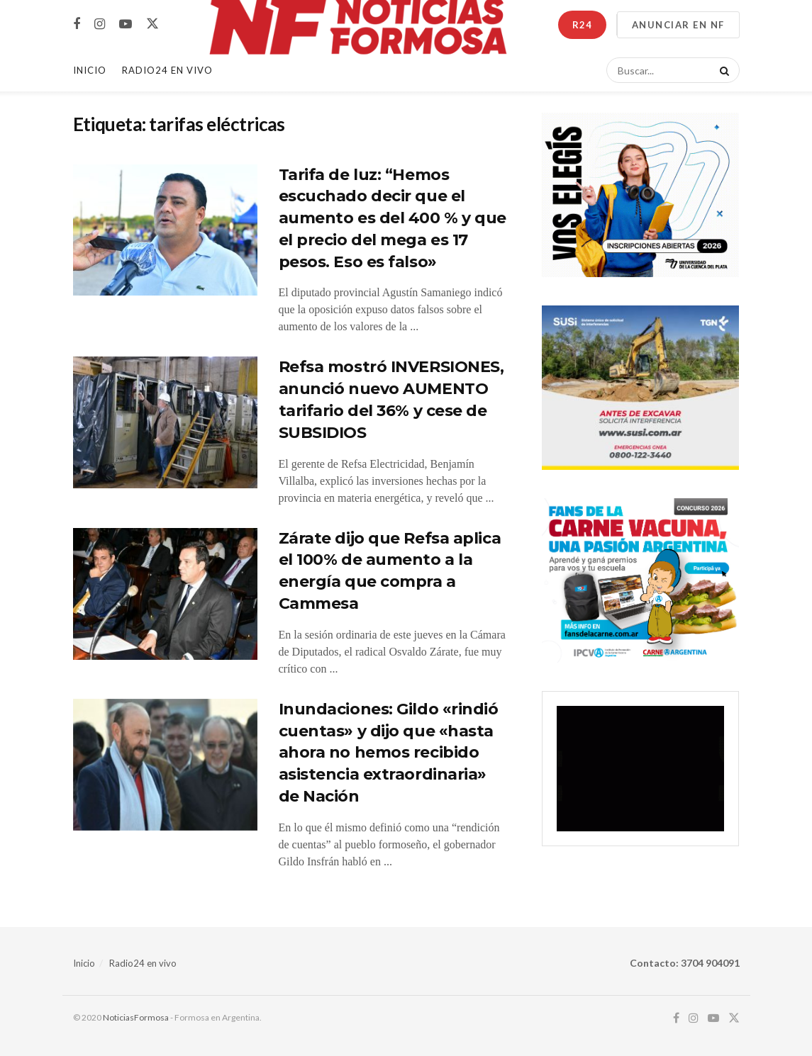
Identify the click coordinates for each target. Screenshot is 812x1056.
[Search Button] (722, 70)
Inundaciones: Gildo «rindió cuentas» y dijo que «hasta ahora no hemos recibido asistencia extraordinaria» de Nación (389, 753)
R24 (582, 24)
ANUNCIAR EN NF (678, 24)
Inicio (89, 70)
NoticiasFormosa (136, 1017)
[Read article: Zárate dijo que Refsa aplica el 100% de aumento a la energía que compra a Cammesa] (165, 594)
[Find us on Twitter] (152, 24)
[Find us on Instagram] (99, 24)
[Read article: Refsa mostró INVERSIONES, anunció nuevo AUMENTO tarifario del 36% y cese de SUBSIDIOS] (165, 422)
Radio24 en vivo (143, 963)
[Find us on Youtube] (125, 24)
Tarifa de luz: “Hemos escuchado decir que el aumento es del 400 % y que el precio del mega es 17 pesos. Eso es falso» (393, 218)
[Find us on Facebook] (76, 24)
